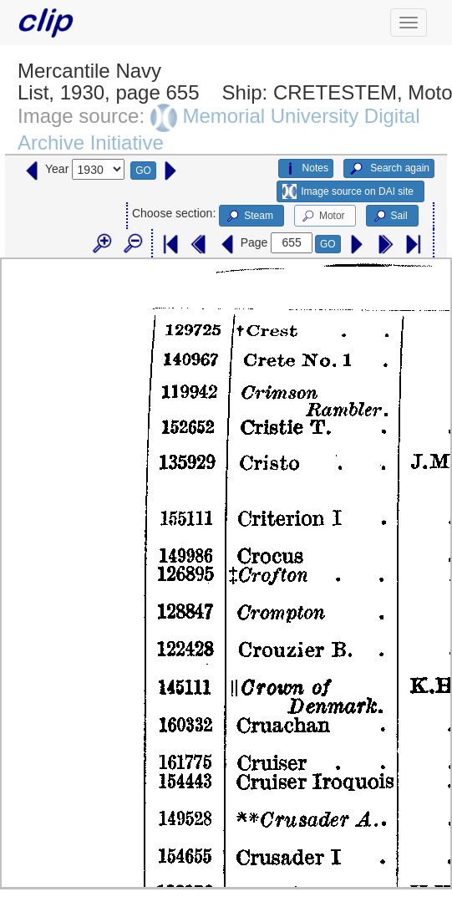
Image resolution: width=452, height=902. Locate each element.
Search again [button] (388, 168)
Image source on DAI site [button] (348, 191)
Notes (305, 168)
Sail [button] (390, 216)
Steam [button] (249, 216)
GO (143, 170)
